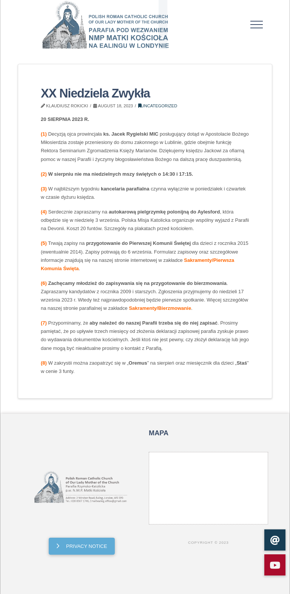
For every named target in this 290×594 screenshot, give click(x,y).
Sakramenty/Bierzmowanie (160, 308)
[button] (256, 24)
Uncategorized (157, 106)
